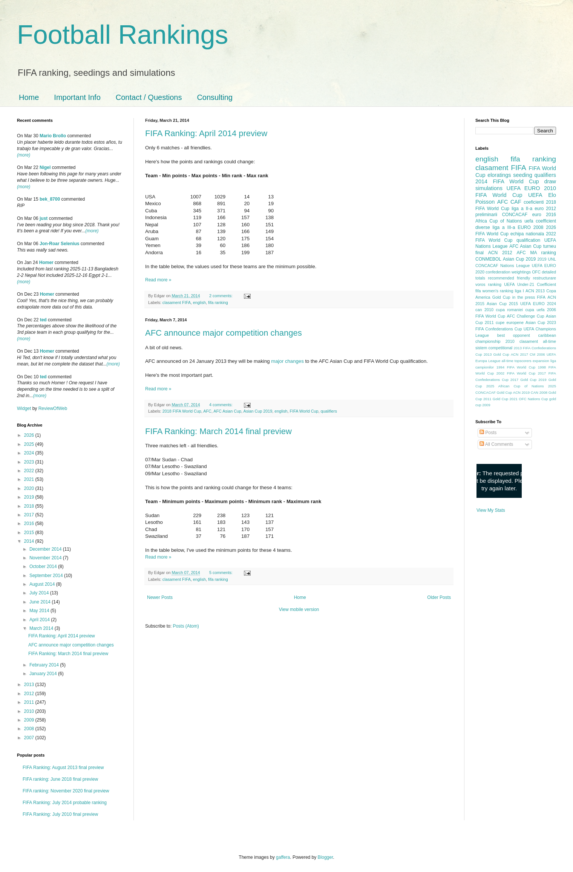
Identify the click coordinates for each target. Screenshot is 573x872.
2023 (29, 462)
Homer (46, 262)
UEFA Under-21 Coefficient (530, 284)
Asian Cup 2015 (502, 303)
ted (43, 319)
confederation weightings (508, 272)
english (199, 302)
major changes (287, 361)
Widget (24, 408)
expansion (541, 361)
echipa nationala (527, 233)
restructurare (544, 278)
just (43, 218)
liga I (519, 291)
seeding (522, 175)
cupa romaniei (509, 309)
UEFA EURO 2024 (538, 303)
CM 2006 (537, 354)
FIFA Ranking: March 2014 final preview (218, 431)
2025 (29, 444)
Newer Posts (160, 597)
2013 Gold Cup (496, 354)
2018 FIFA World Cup (181, 411)
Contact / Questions (149, 97)
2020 (29, 488)
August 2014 (42, 584)
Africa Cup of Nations (498, 221)
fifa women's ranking (494, 291)
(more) (23, 155)
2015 (29, 532)
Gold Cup (501, 297)
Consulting (215, 97)
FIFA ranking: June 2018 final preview (60, 779)
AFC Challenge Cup (525, 316)
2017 (29, 514)
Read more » (158, 279)
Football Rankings (122, 34)
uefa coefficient (540, 221)
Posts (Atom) (186, 626)
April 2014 (40, 619)
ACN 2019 (521, 392)
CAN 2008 (539, 392)
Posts (488, 432)
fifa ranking (218, 302)
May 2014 (40, 610)
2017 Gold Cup (523, 380)
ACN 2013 (535, 291)
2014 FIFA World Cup (507, 181)
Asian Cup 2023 (541, 322)
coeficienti (534, 202)
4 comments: (221, 404)
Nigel (45, 167)
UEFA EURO (523, 188)
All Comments (496, 444)
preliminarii (486, 214)
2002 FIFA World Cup (515, 373)
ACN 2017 (519, 354)
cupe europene (510, 322)
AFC (207, 411)
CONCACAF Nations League (502, 265)
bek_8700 (50, 199)
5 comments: (221, 572)
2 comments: (221, 295)
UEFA (535, 195)
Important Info (77, 97)
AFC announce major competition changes (223, 333)
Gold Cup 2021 (505, 399)
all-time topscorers (517, 361)
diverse (482, 227)
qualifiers (329, 411)
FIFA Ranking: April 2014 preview (206, 133)
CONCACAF (514, 214)
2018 (29, 506)
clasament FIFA (176, 302)
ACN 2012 (500, 252)
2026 (29, 435)
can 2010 (484, 309)
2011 (29, 702)
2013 (29, 684)
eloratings (499, 175)
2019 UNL (546, 259)
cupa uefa (534, 309)
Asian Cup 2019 (258, 411)
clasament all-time (537, 341)
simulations (489, 188)
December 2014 (46, 549)
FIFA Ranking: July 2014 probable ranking (65, 802)
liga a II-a (522, 208)
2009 (29, 720)
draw (550, 181)
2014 (29, 541)
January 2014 (43, 673)
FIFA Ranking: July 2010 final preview (60, 814)
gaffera (283, 857)
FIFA (541, 297)
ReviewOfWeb (52, 408)
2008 (29, 728)
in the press (523, 297)
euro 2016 (544, 214)
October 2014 (43, 566)
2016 (29, 523)
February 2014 (44, 665)
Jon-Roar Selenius (59, 243)
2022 (29, 470)
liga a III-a (504, 227)
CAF (515, 202)
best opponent (513, 335)
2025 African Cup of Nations (515, 386)
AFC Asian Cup (227, 411)
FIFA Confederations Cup (498, 329)
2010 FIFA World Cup (515, 191)
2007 (29, 737)
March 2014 (42, 628)
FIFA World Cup (304, 411)
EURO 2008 (530, 227)
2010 (29, 711)
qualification (528, 240)
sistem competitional (493, 347)
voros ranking (488, 284)
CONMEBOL (488, 259)
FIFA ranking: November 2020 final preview (66, 791)
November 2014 (46, 557)
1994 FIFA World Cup (515, 367)
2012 (29, 693)
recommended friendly (509, 278)
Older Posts (439, 597)
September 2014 (46, 575)
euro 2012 (545, 208)
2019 (29, 497)
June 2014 (40, 602)
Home (29, 97)
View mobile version (299, 609)
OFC (536, 272)
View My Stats (490, 510)
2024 (29, 453)
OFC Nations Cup (533, 399)
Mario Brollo (53, 135)
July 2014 (39, 593)
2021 (29, 479)
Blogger (325, 857)
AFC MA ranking (536, 252)
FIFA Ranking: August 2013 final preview (63, 767)
